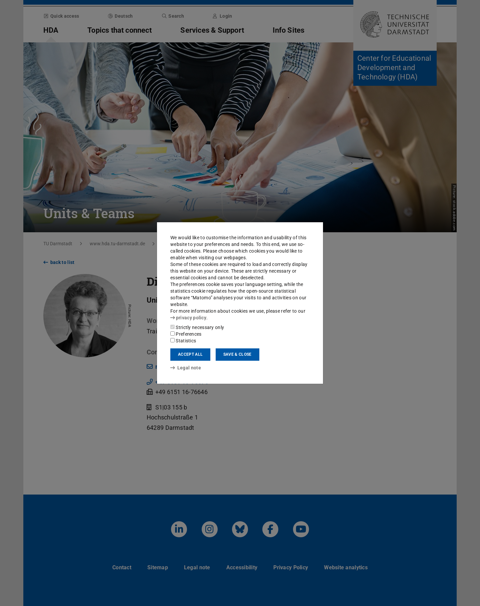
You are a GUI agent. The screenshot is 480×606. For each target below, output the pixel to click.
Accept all (190, 354)
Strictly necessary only (197, 327)
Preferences (186, 334)
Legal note (185, 367)
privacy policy (188, 317)
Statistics (183, 340)
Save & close (237, 354)
